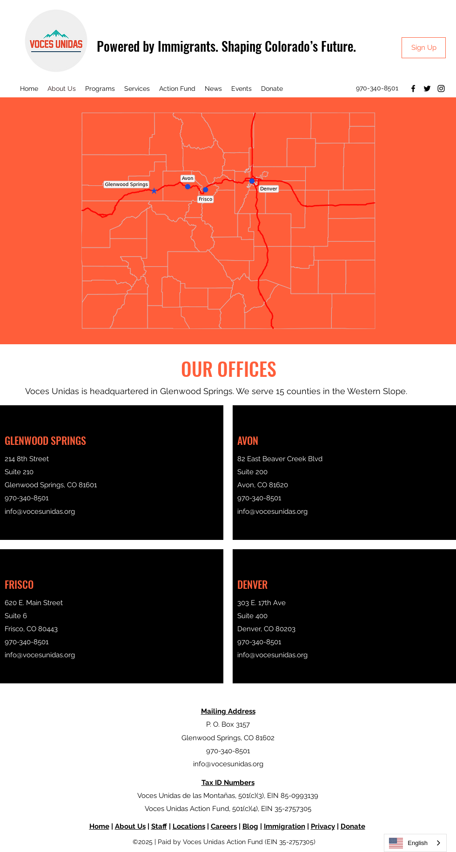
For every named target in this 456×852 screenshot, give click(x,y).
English (408, 843)
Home (99, 826)
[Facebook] (413, 88)
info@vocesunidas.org (40, 511)
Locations (189, 826)
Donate (353, 826)
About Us (130, 826)
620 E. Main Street (34, 603)
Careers (224, 826)
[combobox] (415, 843)
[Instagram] (441, 88)
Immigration (284, 826)
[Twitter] (427, 88)
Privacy (323, 826)
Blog (250, 826)
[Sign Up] (424, 47)
